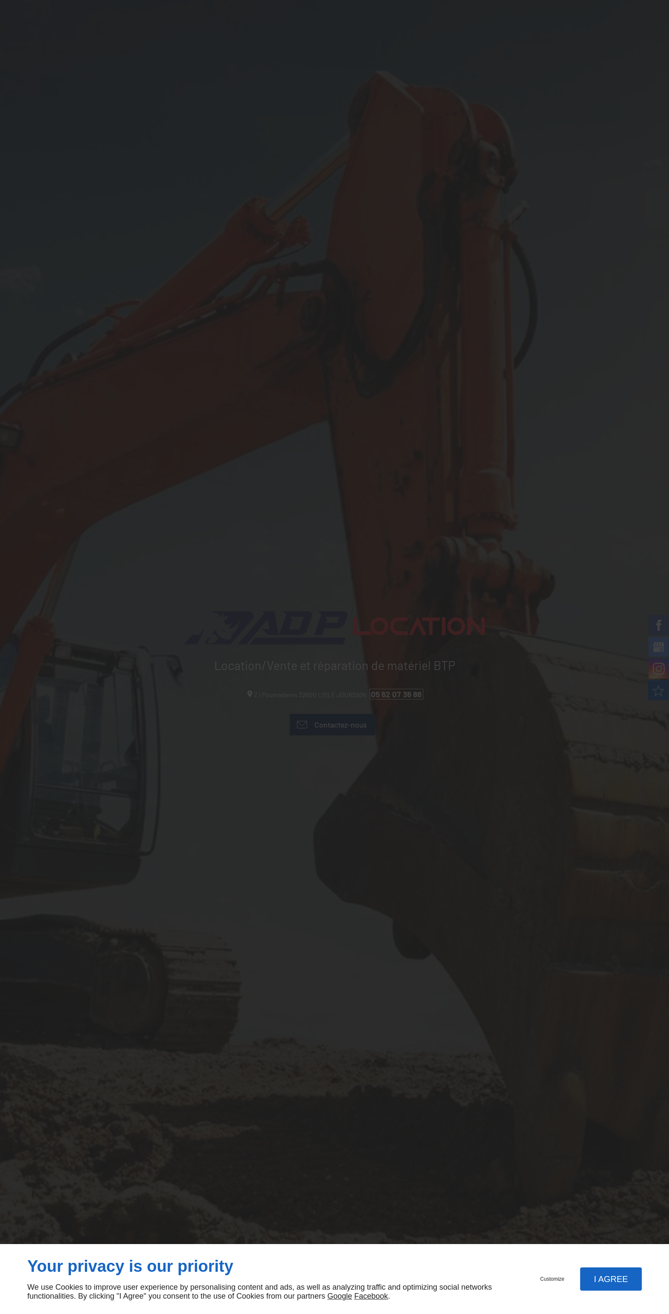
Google (339, 1296)
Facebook (371, 1296)
